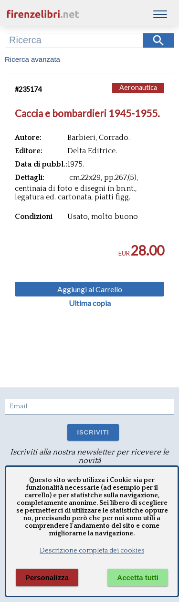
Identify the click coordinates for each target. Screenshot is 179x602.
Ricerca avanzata (32, 59)
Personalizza (47, 577)
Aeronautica (138, 87)
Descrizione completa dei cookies (92, 550)
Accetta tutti (137, 577)
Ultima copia (90, 303)
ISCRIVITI (93, 432)
